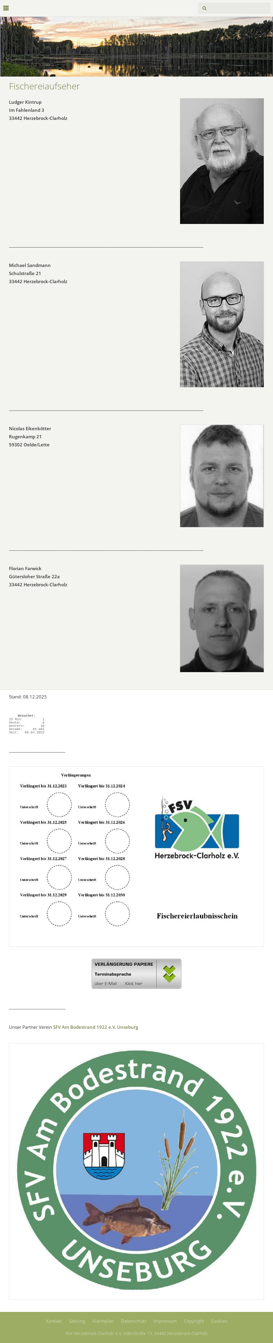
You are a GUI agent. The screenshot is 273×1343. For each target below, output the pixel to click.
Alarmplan (103, 1321)
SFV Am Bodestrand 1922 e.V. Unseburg (95, 1027)
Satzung (77, 1321)
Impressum (165, 1321)
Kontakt (54, 1321)
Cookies (219, 1321)
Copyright (194, 1321)
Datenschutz (133, 1321)
